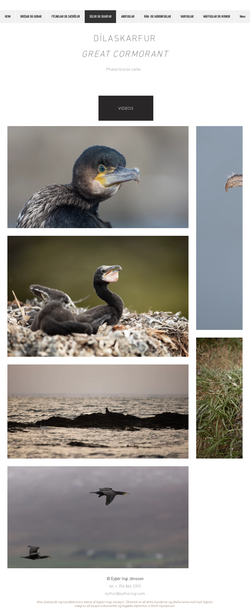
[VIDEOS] (125, 108)
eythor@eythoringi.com (125, 593)
